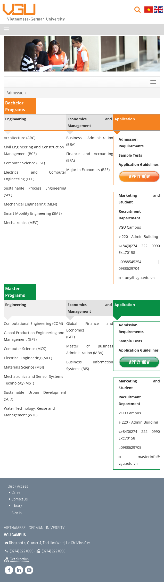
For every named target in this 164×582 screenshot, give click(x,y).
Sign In (17, 513)
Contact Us (20, 499)
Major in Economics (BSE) (88, 169)
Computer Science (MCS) (25, 348)
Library (17, 505)
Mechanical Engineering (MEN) (30, 204)
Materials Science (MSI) (24, 367)
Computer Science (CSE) (24, 162)
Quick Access (18, 486)
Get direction (19, 559)
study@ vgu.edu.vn (138, 277)
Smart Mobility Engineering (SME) (33, 213)
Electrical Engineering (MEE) (28, 357)
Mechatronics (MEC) (21, 222)
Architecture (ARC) (19, 137)
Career (17, 492)
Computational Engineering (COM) (33, 323)
